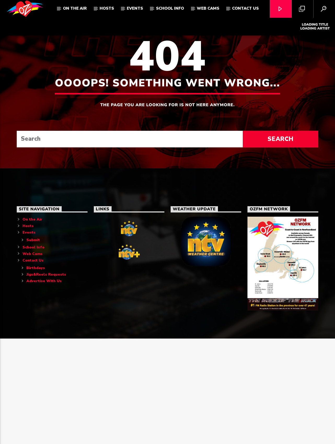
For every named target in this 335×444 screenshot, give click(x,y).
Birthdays (35, 373)
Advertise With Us (44, 386)
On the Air (32, 324)
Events (135, 8)
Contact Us (245, 8)
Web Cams (208, 8)
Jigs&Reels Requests (46, 379)
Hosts (107, 8)
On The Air (75, 8)
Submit (33, 345)
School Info (170, 8)
